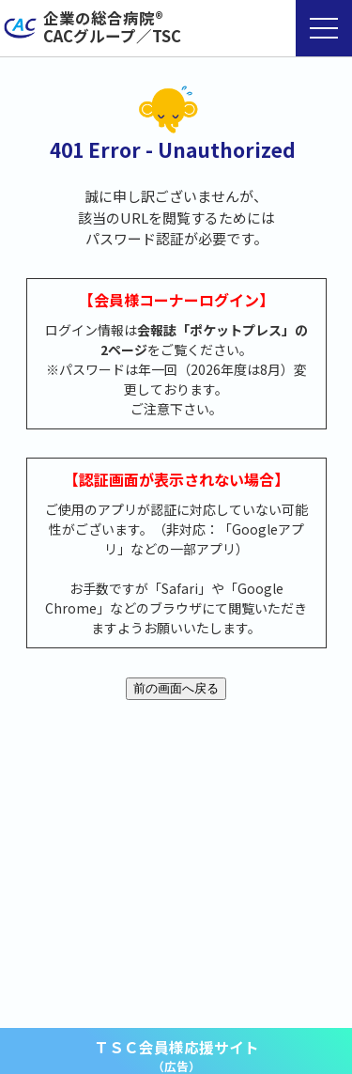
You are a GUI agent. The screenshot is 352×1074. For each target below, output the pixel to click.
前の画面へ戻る (176, 688)
